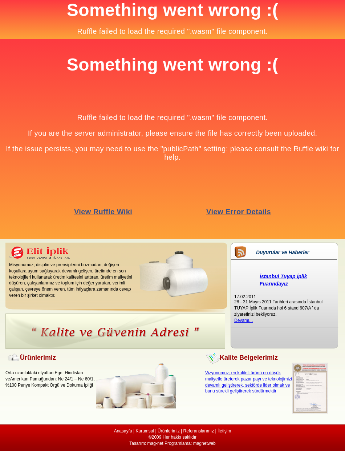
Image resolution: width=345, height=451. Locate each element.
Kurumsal (145, 431)
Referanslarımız (198, 431)
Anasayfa (123, 431)
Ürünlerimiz (169, 431)
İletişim (224, 431)
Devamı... (243, 320)
